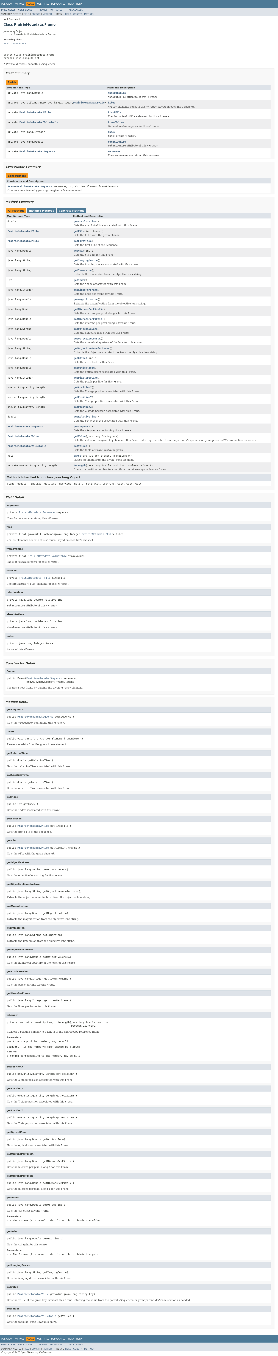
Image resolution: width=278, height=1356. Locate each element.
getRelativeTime (85, 416)
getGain (79, 250)
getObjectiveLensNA (87, 338)
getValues (80, 446)
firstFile (114, 112)
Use (39, 4)
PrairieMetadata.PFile (89, 102)
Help (79, 4)
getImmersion (83, 270)
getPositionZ (83, 406)
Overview (6, 4)
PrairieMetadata (15, 43)
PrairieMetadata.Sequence (37, 151)
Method (47, 14)
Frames (43, 10)
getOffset (80, 358)
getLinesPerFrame (86, 289)
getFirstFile (83, 241)
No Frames (56, 10)
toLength (80, 465)
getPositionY (83, 397)
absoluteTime (117, 92)
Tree (46, 4)
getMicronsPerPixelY (88, 319)
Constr (36, 14)
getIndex (80, 280)
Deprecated (58, 4)
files (111, 102)
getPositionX (83, 387)
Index (71, 4)
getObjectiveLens (86, 328)
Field (26, 14)
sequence (114, 151)
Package (19, 4)
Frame (11, 186)
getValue (80, 436)
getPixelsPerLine (86, 377)
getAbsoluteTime (85, 221)
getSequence (82, 426)
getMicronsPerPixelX (88, 309)
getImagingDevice (86, 260)
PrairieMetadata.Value (23, 436)
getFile (79, 231)
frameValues (116, 122)
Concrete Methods (71, 210)
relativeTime (117, 141)
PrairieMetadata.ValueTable (38, 122)
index (111, 132)
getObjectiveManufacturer (92, 348)
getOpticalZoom (84, 367)
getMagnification (86, 299)
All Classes (76, 10)
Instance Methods (41, 210)
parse (77, 455)
